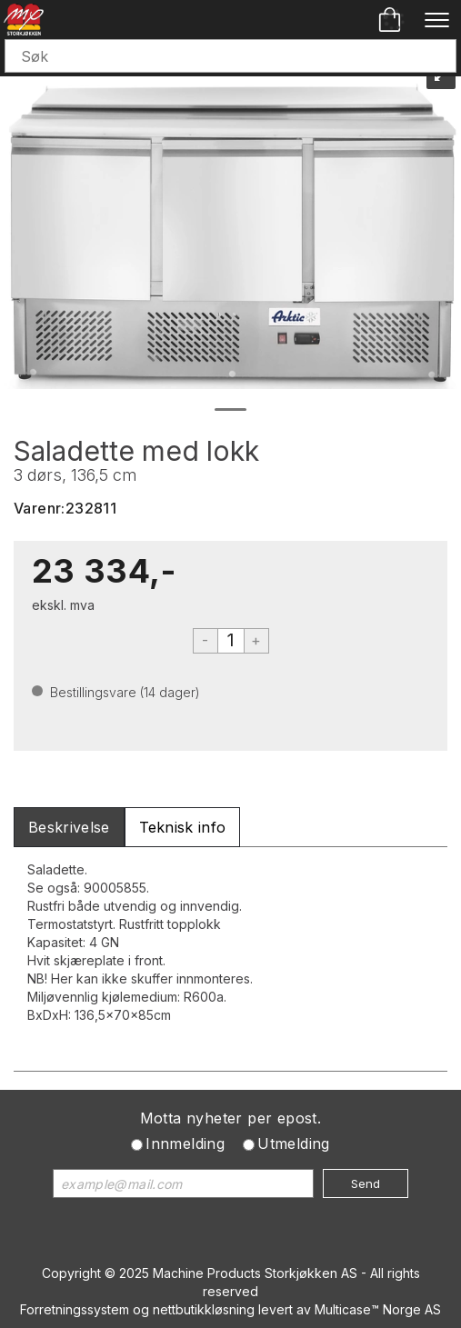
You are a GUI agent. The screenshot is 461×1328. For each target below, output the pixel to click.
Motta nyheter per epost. (231, 1118)
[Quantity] (231, 641)
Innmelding (185, 1143)
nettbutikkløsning (204, 1309)
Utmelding (293, 1143)
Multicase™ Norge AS (378, 1309)
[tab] (69, 827)
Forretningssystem (74, 1309)
